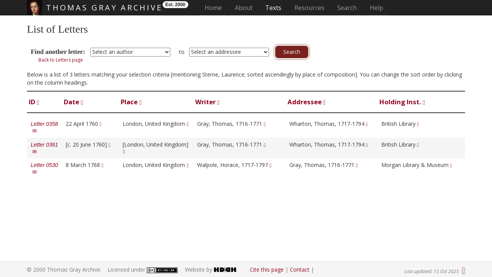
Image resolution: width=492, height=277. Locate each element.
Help (376, 7)
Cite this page (267, 269)
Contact (299, 269)
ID (34, 101)
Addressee (307, 101)
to (181, 51)
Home (215, 7)
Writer (207, 101)
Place (131, 101)
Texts (273, 7)
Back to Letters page (60, 60)
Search (347, 7)
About (244, 7)
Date (73, 101)
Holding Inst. (402, 101)
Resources (309, 7)
